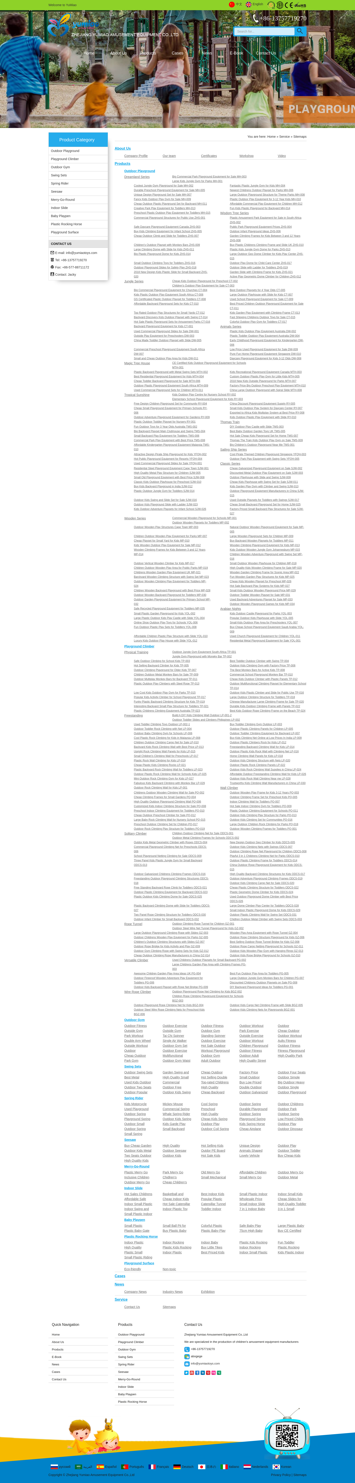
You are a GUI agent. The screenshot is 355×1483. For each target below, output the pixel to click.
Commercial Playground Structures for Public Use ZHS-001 (169, 217)
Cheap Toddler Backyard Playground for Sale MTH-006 (167, 381)
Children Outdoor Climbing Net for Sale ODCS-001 (202, 833)
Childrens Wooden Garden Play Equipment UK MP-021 (167, 572)
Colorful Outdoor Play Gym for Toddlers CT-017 (258, 321)
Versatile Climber (136, 960)
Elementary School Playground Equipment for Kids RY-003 (207, 399)
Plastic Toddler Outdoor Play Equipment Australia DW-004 (265, 335)
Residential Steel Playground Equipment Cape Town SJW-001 (171, 468)
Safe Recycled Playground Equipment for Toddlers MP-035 (169, 608)
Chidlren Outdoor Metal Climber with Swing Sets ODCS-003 (266, 919)
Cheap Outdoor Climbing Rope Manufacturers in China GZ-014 (172, 955)
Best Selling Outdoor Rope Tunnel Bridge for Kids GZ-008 (265, 941)
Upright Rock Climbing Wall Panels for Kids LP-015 (164, 751)
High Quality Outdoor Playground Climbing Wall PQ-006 (167, 801)
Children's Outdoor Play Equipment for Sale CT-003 (203, 285)
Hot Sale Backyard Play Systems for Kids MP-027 (260, 586)
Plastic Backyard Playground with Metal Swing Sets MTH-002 (171, 372)
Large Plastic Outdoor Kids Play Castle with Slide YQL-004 (169, 618)
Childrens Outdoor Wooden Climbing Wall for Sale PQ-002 (169, 792)
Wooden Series (135, 518)
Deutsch (183, 1466)
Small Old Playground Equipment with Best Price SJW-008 (169, 477)
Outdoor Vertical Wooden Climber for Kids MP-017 (164, 563)
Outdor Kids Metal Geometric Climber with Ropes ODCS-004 (170, 842)
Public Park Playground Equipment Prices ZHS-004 (261, 226)
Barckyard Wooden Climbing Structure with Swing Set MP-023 (171, 576)
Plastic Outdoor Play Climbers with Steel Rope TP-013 (166, 683)
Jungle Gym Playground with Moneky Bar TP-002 (202, 656)
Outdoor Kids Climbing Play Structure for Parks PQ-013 (263, 815)
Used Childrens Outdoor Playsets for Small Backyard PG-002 (209, 960)
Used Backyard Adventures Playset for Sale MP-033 (261, 599)
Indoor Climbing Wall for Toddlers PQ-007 (255, 801)
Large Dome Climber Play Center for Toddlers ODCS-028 (264, 905)
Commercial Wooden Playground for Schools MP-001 (204, 518)
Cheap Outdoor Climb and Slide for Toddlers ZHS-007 (166, 235)
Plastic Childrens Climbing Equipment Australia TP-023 (167, 710)
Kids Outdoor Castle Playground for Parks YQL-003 (261, 613)
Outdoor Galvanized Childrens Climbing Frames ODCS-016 (170, 874)
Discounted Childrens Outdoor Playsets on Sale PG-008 (263, 982)
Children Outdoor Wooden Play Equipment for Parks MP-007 (170, 536)
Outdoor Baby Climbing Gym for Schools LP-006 (163, 733)
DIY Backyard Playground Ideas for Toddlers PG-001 (261, 987)
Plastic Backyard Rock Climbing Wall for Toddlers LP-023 (168, 769)
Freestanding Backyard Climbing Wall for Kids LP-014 (262, 747)
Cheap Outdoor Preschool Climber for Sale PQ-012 (165, 815)
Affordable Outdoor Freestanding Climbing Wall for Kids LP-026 (268, 774)
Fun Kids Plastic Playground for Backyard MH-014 (260, 208)
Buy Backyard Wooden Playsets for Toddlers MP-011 (262, 540)
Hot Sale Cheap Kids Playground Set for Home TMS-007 (264, 435)
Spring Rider (60, 183)
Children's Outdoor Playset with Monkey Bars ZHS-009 (167, 244)
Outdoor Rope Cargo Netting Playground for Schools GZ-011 (266, 946)
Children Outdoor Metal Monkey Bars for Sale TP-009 (166, 674)
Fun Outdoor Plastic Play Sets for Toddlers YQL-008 (165, 627)
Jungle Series (134, 281)
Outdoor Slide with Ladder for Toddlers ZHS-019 (259, 267)
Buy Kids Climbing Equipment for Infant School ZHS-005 (168, 231)
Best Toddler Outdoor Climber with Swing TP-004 (259, 661)
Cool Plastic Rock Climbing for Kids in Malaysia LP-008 (167, 737)
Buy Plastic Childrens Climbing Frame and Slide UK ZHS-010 (267, 244)
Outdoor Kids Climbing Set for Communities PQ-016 (261, 819)
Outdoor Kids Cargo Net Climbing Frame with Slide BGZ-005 (266, 1005)
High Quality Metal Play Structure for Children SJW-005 (167, 472)
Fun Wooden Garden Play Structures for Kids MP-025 (262, 576)
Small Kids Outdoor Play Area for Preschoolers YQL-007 (264, 622)
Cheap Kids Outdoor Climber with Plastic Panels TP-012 (263, 679)
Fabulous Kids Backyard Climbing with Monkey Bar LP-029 (169, 783)
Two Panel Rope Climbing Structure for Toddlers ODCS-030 (170, 914)
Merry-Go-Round (63, 199)
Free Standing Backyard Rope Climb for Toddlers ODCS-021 (170, 887)
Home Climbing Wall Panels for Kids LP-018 (256, 756)
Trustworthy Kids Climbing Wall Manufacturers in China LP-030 (268, 783)
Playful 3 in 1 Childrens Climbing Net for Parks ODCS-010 (265, 856)
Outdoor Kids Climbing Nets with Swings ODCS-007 (261, 846)
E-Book (236, 53)
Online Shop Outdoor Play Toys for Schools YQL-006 (166, 622)
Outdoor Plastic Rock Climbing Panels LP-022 (257, 765)
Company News (135, 1291)
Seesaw (56, 191)
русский (60, 1466)
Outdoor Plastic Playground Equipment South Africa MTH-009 (171, 385)
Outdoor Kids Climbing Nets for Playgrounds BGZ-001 (262, 1009)
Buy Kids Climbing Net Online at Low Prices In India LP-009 (266, 737)
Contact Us (266, 53)
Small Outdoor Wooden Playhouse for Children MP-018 (263, 563)
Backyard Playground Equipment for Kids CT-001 (163, 326)
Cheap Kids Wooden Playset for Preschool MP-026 (260, 581)
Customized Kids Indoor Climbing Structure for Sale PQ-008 (170, 806)
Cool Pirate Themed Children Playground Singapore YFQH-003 (268, 454)
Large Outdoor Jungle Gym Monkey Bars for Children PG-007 (267, 978)
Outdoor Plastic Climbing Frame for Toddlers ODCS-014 (263, 860)
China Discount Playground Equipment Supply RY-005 (262, 403)
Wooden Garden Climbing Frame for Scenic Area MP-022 (264, 572)
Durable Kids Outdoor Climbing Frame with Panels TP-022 (265, 706)
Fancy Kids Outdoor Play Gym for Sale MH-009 (162, 199)
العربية (83, 1466)
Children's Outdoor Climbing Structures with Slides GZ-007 (169, 941)
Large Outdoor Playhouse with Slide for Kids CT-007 (261, 294)
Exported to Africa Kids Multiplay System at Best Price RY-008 (267, 412)
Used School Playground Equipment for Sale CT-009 (261, 299)
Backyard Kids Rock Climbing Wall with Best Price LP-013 (169, 747)
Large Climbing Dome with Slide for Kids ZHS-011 (164, 249)
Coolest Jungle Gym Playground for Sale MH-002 (163, 185)
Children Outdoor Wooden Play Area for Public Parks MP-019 (171, 567)
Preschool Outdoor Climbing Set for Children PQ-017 (165, 824)
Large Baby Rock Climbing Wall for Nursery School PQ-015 (169, 819)
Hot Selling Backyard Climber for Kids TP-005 (161, 665)
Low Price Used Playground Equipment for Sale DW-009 (264, 349)
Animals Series (230, 326)
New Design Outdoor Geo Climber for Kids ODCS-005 (262, 842)
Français (159, 1466)
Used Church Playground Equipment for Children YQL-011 (265, 636)
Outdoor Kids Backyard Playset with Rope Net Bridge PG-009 (171, 987)
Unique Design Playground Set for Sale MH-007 (163, 194)
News (207, 53)
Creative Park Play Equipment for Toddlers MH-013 (164, 208)
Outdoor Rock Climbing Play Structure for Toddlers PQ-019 (169, 828)
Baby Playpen (60, 216)
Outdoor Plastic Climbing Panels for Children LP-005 (261, 728)
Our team (169, 156)
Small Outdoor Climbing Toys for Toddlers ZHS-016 (164, 263)
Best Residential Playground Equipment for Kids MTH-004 (169, 376)
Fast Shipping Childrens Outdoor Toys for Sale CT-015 (262, 317)
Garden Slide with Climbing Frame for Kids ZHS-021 (261, 272)
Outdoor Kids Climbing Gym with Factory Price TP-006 (262, 665)
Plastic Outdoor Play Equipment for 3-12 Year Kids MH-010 (265, 199)
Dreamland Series (137, 177)
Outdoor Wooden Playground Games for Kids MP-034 (262, 604)
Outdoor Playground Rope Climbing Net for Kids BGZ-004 (168, 1005)
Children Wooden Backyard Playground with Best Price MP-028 (172, 590)
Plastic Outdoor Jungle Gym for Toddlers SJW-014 (164, 491)
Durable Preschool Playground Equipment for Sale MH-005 (169, 190)
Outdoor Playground (65, 151)
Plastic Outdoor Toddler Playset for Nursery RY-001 (165, 421)
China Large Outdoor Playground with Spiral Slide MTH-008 (266, 390)
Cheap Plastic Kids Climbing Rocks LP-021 (160, 765)
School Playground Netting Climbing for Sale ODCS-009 (167, 856)
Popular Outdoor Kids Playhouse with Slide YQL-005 (261, 618)
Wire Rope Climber (137, 992)
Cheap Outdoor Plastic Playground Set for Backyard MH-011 (170, 203)
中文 (235, 4)
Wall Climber (229, 788)
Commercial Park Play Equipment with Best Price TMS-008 (169, 440)
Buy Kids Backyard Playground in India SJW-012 (163, 486)
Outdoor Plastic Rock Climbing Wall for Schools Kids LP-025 (170, 774)
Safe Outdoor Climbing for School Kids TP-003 (162, 661)
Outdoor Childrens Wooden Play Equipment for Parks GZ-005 (171, 937)
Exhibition (208, 1291)
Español (107, 1466)
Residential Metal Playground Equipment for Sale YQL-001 (265, 640)
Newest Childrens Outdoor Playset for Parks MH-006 (261, 190)
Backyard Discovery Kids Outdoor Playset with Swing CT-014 (170, 317)
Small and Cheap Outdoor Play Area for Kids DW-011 (166, 358)
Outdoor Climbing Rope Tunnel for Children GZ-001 (203, 923)
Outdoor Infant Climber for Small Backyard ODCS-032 (166, 919)
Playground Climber (65, 159)
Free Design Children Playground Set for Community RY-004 (170, 403)
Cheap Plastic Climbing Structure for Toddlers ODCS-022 (264, 887)
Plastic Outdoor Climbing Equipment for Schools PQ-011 (264, 810)
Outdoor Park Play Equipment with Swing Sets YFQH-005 (264, 458)
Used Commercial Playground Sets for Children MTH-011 (168, 390)
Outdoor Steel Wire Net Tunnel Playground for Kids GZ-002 (208, 928)
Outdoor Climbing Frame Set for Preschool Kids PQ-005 (263, 797)
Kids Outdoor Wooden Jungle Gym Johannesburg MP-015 (265, 549)
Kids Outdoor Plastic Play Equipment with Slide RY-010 (263, 417)
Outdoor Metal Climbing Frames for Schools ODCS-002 (205, 837)
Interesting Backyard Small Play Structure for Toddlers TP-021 (171, 706)
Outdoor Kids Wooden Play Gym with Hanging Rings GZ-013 (266, 950)
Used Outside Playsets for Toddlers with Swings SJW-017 (264, 500)
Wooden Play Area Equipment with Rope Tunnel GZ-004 (264, 932)
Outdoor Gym (60, 167)
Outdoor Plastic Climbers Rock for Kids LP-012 (258, 742)
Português (132, 1466)
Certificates (209, 156)
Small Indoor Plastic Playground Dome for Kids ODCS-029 (265, 910)
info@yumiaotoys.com (81, 253)
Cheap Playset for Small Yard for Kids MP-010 (161, 540)
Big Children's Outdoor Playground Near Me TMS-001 (262, 444)
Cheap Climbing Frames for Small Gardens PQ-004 (165, 797)
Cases (177, 53)
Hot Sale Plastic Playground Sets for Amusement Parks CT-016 (172, 321)
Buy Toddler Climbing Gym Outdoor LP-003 (256, 724)
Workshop (246, 156)
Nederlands (256, 1466)
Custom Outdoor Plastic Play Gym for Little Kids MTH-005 (265, 376)
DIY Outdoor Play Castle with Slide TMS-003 (257, 426)
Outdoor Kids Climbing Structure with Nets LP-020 (260, 760)
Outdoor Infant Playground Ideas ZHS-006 (255, 231)
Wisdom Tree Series (234, 213)
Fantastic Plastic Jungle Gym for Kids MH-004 (257, 185)
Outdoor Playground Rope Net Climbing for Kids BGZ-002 (207, 991)
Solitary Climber (135, 833)
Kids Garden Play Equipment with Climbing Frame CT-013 (265, 312)
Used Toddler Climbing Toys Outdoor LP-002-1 (162, 724)
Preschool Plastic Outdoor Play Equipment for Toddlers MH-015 (172, 212)
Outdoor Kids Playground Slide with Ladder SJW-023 (166, 504)
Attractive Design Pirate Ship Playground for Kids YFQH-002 (170, 454)
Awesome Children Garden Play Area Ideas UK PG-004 (167, 973)
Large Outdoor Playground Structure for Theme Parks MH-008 (267, 194)
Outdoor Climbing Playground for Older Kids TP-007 (165, 670)
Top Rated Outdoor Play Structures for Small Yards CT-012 (169, 312)
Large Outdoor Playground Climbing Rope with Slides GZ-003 (171, 932)
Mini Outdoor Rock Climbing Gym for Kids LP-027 (164, 778)
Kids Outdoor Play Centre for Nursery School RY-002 (204, 394)
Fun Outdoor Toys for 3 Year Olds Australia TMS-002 (165, 426)
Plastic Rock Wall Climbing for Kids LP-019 (159, 760)
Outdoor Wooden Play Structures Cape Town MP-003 (166, 527)
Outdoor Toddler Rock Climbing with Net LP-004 (163, 728)
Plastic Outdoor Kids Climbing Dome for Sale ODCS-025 (168, 896)
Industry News (173, 1291)
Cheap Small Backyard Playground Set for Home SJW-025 (265, 504)
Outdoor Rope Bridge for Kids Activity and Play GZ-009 (167, 946)
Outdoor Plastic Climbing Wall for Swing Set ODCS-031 (263, 914)
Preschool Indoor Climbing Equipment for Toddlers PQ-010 (169, 810)
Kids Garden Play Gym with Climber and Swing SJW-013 (264, 486)
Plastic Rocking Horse (66, 224)
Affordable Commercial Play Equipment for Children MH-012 (266, 203)
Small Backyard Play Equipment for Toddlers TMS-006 (166, 435)
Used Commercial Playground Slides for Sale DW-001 (166, 331)
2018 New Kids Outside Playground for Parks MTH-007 (263, 381)
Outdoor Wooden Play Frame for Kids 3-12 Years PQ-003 (264, 792)
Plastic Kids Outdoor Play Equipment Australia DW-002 (263, 331)
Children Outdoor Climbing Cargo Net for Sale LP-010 (166, 742)
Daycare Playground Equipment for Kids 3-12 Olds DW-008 (265, 358)
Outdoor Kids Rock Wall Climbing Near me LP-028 (260, 778)
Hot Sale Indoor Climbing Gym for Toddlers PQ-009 (261, 806)
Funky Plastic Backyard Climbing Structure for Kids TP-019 (169, 701)
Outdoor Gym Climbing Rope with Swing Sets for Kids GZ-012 (171, 950)
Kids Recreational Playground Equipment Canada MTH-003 (266, 372)
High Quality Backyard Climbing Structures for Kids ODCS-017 (267, 874)
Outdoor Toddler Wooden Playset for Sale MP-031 (260, 595)
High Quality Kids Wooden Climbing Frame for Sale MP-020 (266, 567)
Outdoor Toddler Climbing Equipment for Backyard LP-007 (265, 733)
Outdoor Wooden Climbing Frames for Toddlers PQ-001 (263, 828)
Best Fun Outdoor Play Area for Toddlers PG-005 (259, 973)
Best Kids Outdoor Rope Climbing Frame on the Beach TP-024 (267, 710)
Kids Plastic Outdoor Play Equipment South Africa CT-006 (168, 294)
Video (282, 156)
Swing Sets (59, 175)
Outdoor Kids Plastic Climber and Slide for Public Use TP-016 (267, 692)
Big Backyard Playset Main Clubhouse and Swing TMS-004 (169, 431)
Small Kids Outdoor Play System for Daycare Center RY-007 (266, 408)
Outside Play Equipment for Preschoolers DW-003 (164, 335)
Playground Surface (65, 232)
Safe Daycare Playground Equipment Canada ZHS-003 (167, 226)
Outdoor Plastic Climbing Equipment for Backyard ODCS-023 (170, 892)
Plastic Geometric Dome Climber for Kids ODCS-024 (261, 892)
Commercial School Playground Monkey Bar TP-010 (261, 674)
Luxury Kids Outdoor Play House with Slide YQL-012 (165, 640)
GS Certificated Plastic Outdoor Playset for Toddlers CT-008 (170, 299)
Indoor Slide (59, 208)
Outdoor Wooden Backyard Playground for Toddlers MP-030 (170, 595)
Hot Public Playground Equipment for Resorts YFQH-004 (168, 458)
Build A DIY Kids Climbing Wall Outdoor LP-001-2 (202, 715)
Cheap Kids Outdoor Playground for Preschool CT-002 (205, 281)
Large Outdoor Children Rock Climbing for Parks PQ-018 (264, 824)
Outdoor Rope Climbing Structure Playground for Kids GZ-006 (267, 937)
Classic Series (230, 463)
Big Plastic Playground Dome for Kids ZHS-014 (162, 254)
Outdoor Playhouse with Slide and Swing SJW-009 (260, 477)
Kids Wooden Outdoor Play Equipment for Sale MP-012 (167, 545)
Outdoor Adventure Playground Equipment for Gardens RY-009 (172, 417)
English (254, 4)
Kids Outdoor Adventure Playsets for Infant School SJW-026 (170, 509)
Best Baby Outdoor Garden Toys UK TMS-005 (257, 431)
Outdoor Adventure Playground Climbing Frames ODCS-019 (266, 878)
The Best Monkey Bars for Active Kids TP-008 (257, 670)
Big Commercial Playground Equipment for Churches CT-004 (170, 290)
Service (284, 136)
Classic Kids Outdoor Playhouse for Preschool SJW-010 (167, 481)
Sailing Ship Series (233, 449)
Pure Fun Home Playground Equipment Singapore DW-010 (265, 353)
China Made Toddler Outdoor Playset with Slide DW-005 (167, 340)
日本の (207, 1466)
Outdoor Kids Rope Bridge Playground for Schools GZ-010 (265, 955)
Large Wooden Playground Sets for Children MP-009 (261, 536)
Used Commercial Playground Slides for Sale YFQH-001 (168, 463)
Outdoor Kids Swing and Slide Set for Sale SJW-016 (165, 500)
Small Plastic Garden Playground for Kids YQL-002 (164, 613)
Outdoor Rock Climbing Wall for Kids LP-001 (160, 787)
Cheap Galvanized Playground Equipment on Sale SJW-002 (266, 468)
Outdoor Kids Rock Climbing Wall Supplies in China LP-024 (265, 769)
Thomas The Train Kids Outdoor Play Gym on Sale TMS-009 (266, 440)
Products (148, 53)
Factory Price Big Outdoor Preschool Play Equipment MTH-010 (268, 385)
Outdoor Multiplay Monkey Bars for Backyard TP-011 (165, 679)
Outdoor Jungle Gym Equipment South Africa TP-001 (204, 652)
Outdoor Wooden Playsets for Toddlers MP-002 (200, 522)
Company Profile (136, 156)
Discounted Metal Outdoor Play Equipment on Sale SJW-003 (266, 472)
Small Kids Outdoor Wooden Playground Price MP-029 (263, 590)
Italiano (230, 1466)
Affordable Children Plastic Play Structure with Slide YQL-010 (171, 636)
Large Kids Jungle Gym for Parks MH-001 (197, 181)
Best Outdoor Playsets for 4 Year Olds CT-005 (257, 290)
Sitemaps (169, 1307)
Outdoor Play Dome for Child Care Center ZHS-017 (261, 263)
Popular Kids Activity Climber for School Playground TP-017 (170, 697)
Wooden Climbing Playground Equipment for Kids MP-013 (265, 545)
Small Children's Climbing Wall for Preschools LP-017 (166, 756)
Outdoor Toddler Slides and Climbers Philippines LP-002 (206, 719)
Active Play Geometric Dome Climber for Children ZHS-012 (265, 276)
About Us (118, 53)
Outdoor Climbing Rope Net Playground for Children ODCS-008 (268, 851)
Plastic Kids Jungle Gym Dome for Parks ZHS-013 (260, 249)
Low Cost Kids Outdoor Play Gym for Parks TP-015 (165, 692)
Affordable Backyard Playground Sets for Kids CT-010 (166, 303)
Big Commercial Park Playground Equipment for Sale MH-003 (209, 176)
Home (88, 53)
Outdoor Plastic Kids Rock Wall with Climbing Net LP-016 (264, 751)
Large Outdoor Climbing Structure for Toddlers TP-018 (262, 697)
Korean (282, 1466)
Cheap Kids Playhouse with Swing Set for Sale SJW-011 (264, 481)
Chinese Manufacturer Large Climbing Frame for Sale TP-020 (267, 701)
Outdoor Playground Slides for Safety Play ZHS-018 (165, 267)
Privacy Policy (281, 1475)
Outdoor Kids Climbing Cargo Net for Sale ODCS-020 (262, 883)
